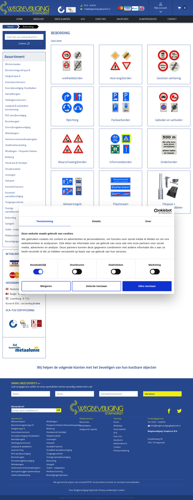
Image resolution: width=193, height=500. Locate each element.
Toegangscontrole (14, 202)
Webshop (38, 19)
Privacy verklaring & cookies (111, 490)
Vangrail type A (12, 76)
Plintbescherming (54, 471)
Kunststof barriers (14, 186)
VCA (83, 19)
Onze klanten (62, 19)
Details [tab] (96, 221)
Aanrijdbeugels (12, 94)
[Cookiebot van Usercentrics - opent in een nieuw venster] (156, 211)
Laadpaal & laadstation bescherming (16, 107)
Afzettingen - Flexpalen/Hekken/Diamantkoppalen (21, 151)
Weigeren (46, 286)
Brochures (84, 422)
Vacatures (122, 19)
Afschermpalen (13, 64)
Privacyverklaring (121, 450)
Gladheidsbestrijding (15, 145)
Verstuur (150, 394)
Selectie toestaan (96, 286)
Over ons (100, 19)
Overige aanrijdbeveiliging (58, 457)
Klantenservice (148, 19)
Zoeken (24, 43)
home (19, 19)
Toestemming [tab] (44, 221)
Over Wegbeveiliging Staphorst (83, 490)
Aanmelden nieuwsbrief (58, 410)
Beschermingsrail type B (17, 70)
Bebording (51, 460)
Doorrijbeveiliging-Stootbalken (20, 88)
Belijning (9, 157)
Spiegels (50, 464)
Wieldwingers (12, 133)
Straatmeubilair (13, 169)
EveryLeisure (128, 497)
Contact (172, 19)
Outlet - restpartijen (55, 467)
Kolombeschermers (15, 82)
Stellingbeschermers (15, 100)
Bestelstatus (85, 425)
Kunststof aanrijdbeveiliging (14, 194)
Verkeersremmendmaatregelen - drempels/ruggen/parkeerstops (21, 139)
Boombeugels (12, 121)
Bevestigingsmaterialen (57, 475)
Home (116, 422)
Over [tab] (148, 221)
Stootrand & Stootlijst (16, 163)
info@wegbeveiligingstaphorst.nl (95, 9)
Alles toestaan (147, 286)
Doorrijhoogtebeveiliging (17, 127)
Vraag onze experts (88, 429)
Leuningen (10, 175)
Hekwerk (9, 180)
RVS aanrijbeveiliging (15, 115)
